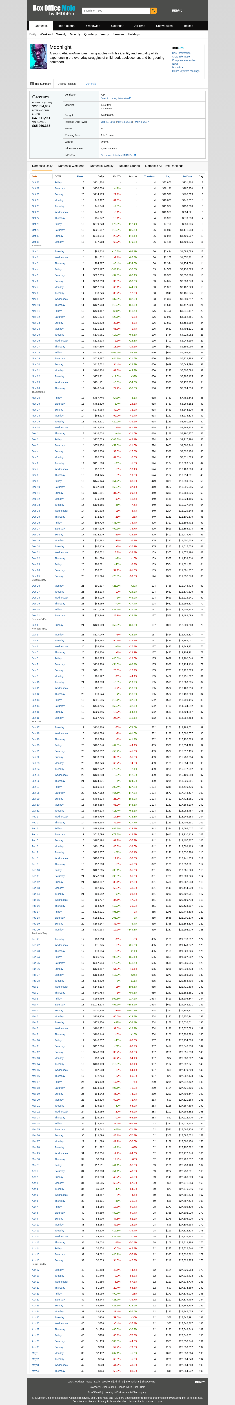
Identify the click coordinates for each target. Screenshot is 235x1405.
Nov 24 (36, 388)
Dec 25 (36, 576)
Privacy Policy (106, 1401)
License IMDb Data (127, 1387)
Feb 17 (36, 911)
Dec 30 (36, 609)
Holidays (134, 34)
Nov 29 (36, 421)
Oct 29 (35, 230)
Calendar (117, 26)
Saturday (60, 188)
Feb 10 (36, 870)
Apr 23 (35, 1305)
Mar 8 (35, 1028)
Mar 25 (36, 1129)
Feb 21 (36, 939)
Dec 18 (36, 534)
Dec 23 (36, 564)
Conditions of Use (82, 1401)
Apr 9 (35, 1218)
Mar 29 (36, 1153)
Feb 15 (36, 899)
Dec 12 (36, 498)
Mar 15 (36, 1070)
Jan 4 (35, 646)
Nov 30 (36, 427)
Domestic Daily (42, 166)
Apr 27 (35, 1329)
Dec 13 (36, 504)
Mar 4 (35, 1004)
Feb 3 (35, 828)
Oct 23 (35, 194)
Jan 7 (35, 664)
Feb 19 (36, 923)
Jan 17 (35, 727)
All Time (139, 26)
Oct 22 (35, 188)
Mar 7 (35, 1022)
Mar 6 (35, 1016)
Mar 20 (36, 1099)
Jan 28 (35, 792)
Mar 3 (35, 998)
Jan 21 (35, 751)
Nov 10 (36, 304)
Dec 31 (36, 615)
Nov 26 (36, 403)
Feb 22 (36, 945)
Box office (177, 67)
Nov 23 (36, 382)
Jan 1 (35, 625)
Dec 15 (36, 516)
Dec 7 (35, 469)
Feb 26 (36, 968)
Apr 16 (35, 1260)
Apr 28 (35, 1335)
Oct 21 (35, 182)
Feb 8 (35, 858)
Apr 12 (35, 1236)
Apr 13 (35, 1242)
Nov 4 (35, 269)
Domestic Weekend (71, 166)
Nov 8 (35, 293)
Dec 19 (36, 540)
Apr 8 (35, 1212)
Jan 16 (35, 717)
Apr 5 (35, 1194)
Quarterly (90, 34)
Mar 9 (35, 1034)
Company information (184, 60)
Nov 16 (36, 340)
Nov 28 (36, 415)
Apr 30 (35, 1347)
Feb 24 (36, 957)
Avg (168, 176)
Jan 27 (35, 786)
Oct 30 (35, 235)
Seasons (118, 34)
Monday (59, 200)
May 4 (35, 1370)
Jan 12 (35, 694)
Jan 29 (35, 798)
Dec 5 (35, 457)
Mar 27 (36, 1141)
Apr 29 (35, 1341)
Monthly (75, 34)
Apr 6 (35, 1200)
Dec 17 (36, 528)
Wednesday (61, 212)
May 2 (35, 1359)
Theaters (149, 176)
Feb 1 (35, 816)
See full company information (116, 98)
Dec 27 (36, 591)
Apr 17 (35, 1269)
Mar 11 (36, 1046)
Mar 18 (36, 1087)
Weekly (61, 34)
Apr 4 (35, 1188)
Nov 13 (36, 322)
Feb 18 (36, 917)
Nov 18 (36, 352)
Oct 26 (35, 212)
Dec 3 (35, 445)
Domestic (41, 26)
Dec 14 (36, 510)
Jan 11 (35, 688)
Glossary (95, 1387)
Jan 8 (35, 670)
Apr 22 (35, 1299)
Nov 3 (35, 263)
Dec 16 (36, 522)
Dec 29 (36, 603)
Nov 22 (36, 376)
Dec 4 (35, 451)
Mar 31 (36, 1165)
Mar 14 (36, 1064)
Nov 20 (36, 364)
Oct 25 (35, 206)
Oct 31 (35, 241)
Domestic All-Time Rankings (164, 166)
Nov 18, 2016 (124, 121)
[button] (186, 72)
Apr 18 (35, 1275)
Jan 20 (35, 745)
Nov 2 (35, 257)
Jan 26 (35, 780)
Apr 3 (35, 1183)
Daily (32, 34)
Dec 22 (36, 558)
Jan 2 (35, 634)
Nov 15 (36, 334)
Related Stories (129, 166)
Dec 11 (36, 492)
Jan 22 (35, 757)
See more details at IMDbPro (118, 155)
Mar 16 (36, 1075)
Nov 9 (35, 299)
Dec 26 (36, 585)
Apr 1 (35, 1171)
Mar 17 (36, 1081)
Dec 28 (36, 597)
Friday (58, 182)
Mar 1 (35, 986)
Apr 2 (35, 1177)
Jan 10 (35, 682)
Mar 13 (36, 1058)
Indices (188, 26)
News (175, 63)
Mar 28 (36, 1147)
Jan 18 (35, 733)
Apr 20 (35, 1287)
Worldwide (93, 26)
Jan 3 (35, 640)
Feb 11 (36, 876)
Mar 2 (35, 992)
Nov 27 (36, 409)
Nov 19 (36, 358)
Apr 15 (35, 1254)
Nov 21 (36, 370)
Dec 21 (36, 552)
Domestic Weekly (101, 166)
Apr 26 (35, 1323)
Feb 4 (35, 834)
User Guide (108, 1387)
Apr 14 (35, 1248)
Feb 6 (35, 846)
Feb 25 (36, 962)
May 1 (35, 1353)
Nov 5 (35, 275)
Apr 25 (35, 1317)
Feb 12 (36, 882)
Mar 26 (36, 1135)
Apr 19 (35, 1281)
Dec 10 (36, 487)
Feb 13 (36, 888)
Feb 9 (35, 864)
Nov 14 (36, 328)
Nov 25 (36, 397)
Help (142, 1387)
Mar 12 (36, 1052)
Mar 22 (36, 1111)
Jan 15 (35, 711)
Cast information (181, 53)
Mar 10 (36, 1040)
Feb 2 (35, 822)
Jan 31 (35, 810)
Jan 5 (35, 652)
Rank (80, 176)
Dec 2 (35, 439)
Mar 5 (35, 1010)
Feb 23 (36, 951)
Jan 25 (35, 775)
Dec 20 (36, 546)
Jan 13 (35, 700)
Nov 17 (36, 346)
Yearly (104, 34)
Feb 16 (36, 905)
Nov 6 (35, 281)
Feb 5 (35, 840)
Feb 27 (36, 974)
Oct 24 (35, 200)
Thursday (60, 218)
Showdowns (164, 26)
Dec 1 (35, 433)
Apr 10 (35, 1224)
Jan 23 (35, 763)
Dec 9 (35, 481)
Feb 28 (36, 980)
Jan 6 (35, 658)
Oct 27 (35, 218)
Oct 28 (35, 224)
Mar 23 (36, 1117)
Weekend (46, 34)
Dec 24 (36, 570)
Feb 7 (35, 852)
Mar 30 (36, 1159)
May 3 (35, 1365)
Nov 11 (36, 310)
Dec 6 (35, 463)
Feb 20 (36, 929)
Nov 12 (36, 316)
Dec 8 (35, 475)
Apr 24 (35, 1311)
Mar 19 (36, 1093)
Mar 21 (36, 1105)
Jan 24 (35, 769)
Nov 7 (35, 287)
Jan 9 (35, 676)
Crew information (181, 56)
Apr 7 (35, 1206)
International (66, 26)
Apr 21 (35, 1293)
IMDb (133, 1392)
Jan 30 (35, 804)
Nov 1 (35, 251)
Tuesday (59, 206)
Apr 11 (35, 1230)
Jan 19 (35, 739)
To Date (187, 176)
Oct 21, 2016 (108, 121)
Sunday (59, 194)
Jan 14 (35, 705)
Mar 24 (36, 1123)
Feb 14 (36, 893)
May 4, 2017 (142, 121)
